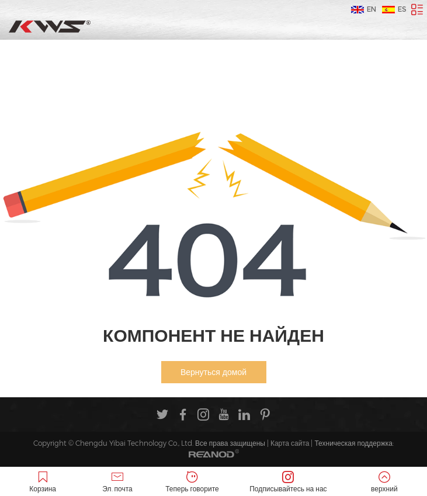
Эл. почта (117, 482)
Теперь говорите (192, 482)
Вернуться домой (213, 372)
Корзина (42, 482)
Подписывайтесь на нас (288, 482)
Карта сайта (290, 443)
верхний (384, 482)
